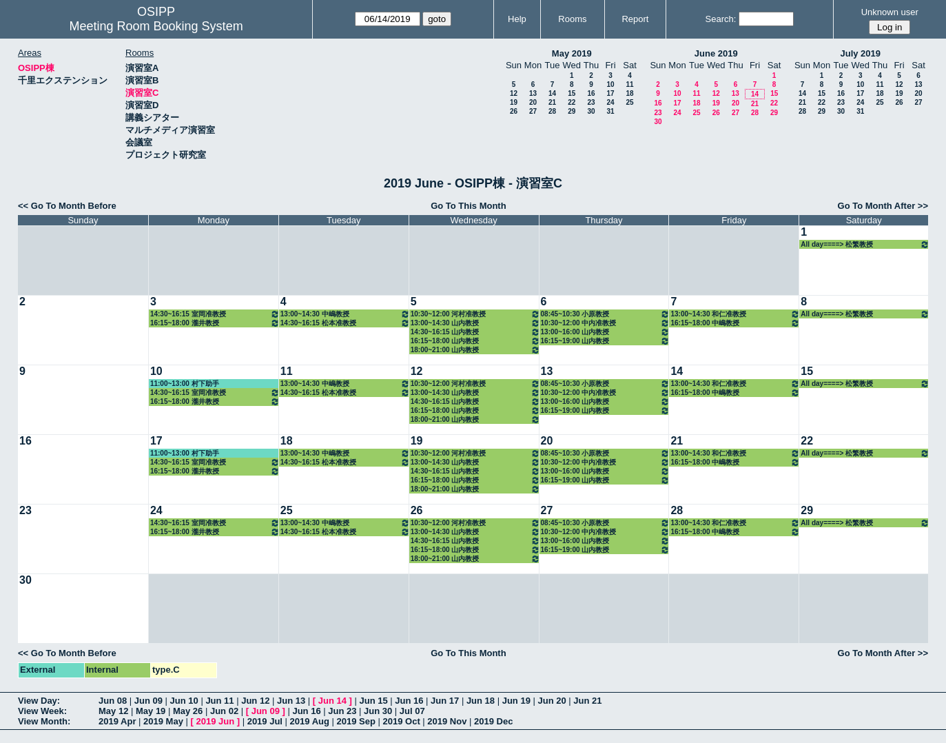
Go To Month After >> (883, 206)
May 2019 (572, 53)
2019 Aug (309, 721)
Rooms (572, 19)
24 (610, 102)
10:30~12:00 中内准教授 (605, 322)
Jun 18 (480, 700)
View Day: (39, 700)
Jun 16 (409, 700)
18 (629, 93)
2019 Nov (446, 721)
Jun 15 (373, 700)
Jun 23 (342, 711)
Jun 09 (148, 700)
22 (571, 102)
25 (629, 102)
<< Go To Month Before (67, 206)
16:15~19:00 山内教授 (605, 340)
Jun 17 (445, 700)
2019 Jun (215, 721)
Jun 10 (184, 700)
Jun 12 (255, 700)
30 (591, 111)
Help (517, 19)
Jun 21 (587, 700)
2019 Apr (117, 721)
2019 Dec (493, 721)
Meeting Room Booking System (156, 26)
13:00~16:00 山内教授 (605, 331)
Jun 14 (332, 700)
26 (513, 111)
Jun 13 (291, 700)
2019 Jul (264, 721)
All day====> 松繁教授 (865, 244)
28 (552, 111)
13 (533, 93)
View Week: (42, 711)
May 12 (113, 711)
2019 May (163, 721)
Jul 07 (412, 711)
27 (533, 111)
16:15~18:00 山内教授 (475, 340)
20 (533, 102)
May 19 (150, 711)
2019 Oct (401, 721)
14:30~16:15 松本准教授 (345, 322)
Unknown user (889, 12)
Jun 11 (219, 700)
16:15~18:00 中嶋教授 (735, 322)
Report (634, 19)
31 (610, 111)
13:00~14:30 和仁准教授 (735, 313)
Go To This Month (468, 206)
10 (610, 84)
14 (552, 93)
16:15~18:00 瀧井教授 (215, 322)
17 (610, 93)
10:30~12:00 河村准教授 (475, 313)
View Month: (44, 721)
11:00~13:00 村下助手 (184, 383)
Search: (721, 19)
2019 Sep (356, 721)
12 (513, 93)
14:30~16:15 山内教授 (475, 331)
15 (571, 93)
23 (591, 102)
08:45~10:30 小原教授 (605, 313)
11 (629, 84)
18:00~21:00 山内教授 (475, 349)
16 (591, 93)
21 (552, 102)
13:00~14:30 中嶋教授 (345, 313)
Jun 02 (224, 711)
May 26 (188, 711)
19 (513, 102)
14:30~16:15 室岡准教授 (215, 313)
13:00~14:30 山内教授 (475, 322)
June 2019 (716, 53)
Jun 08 (113, 700)
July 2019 (860, 53)
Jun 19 (516, 700)
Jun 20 (551, 700)
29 (571, 111)
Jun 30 (378, 711)
